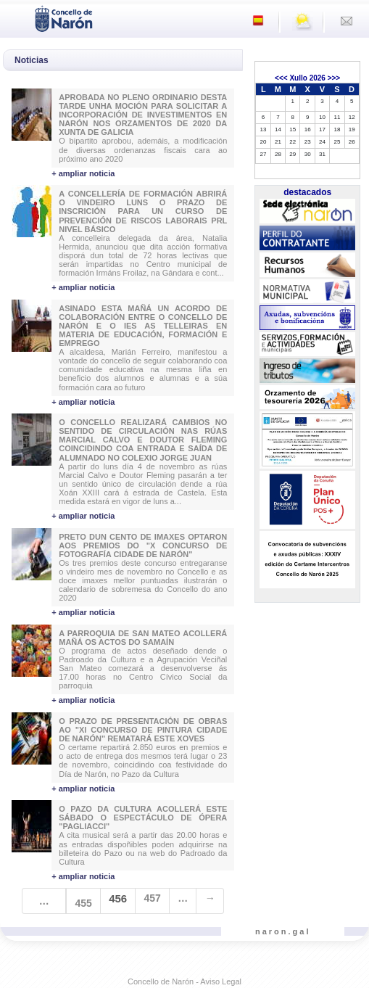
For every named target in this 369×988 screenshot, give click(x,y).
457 (152, 898)
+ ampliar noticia (83, 173)
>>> (334, 78)
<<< (281, 78)
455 (83, 903)
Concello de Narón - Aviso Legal (184, 981)
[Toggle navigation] (15, 17)
